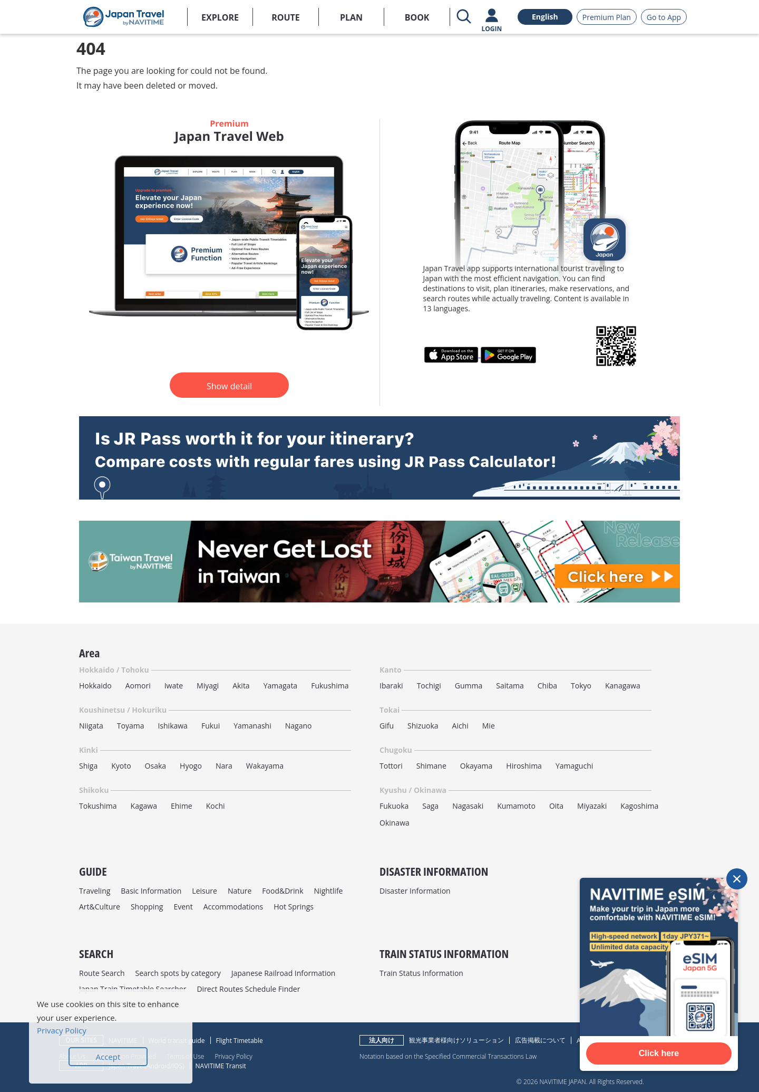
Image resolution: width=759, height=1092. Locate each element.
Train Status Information (421, 973)
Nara (224, 766)
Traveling (94, 891)
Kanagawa (622, 686)
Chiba (547, 686)
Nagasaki (467, 806)
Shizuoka (423, 726)
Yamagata (281, 686)
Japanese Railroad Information (283, 973)
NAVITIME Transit (221, 1065)
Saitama (510, 686)
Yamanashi (252, 726)
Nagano (298, 726)
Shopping (147, 907)
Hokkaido (95, 686)
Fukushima (329, 686)
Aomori (138, 686)
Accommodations (233, 907)
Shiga (88, 766)
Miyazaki (592, 806)
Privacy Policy (233, 1056)
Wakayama (265, 766)
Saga (430, 806)
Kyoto (121, 766)
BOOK (417, 17)
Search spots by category (177, 973)
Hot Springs (294, 907)
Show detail (229, 386)
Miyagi (208, 686)
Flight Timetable (239, 1040)
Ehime (181, 806)
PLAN (351, 17)
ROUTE (285, 17)
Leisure (204, 891)
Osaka (155, 766)
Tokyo (581, 686)
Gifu (387, 726)
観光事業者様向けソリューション (456, 1040)
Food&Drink (282, 891)
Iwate (173, 686)
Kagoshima (639, 806)
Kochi (215, 806)
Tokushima (98, 806)
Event (182, 907)
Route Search (101, 973)
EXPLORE (220, 17)
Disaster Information (415, 891)
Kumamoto (516, 806)
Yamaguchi (574, 766)
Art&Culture (99, 907)
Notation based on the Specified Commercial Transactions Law (448, 1056)
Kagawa (144, 806)
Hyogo (191, 766)
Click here (659, 1053)
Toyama (130, 726)
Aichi (460, 726)
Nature (239, 891)
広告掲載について (540, 1040)
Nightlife (328, 891)
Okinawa (395, 823)
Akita (241, 686)
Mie (488, 726)
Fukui (210, 726)
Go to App (664, 17)
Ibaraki (391, 686)
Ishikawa (172, 726)
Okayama (476, 766)
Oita (556, 806)
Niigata (91, 726)
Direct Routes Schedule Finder (248, 989)
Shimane (431, 766)
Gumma (468, 686)
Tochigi (429, 686)
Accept (108, 1056)
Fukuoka (394, 806)
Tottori (391, 766)
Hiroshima (524, 766)
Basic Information (151, 891)
